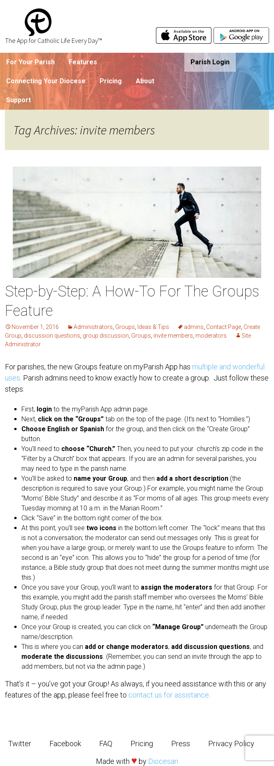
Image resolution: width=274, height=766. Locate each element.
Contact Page (223, 327)
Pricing (111, 81)
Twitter (19, 743)
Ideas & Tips (153, 327)
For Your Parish (30, 62)
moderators (211, 335)
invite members (173, 335)
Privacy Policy (231, 743)
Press (180, 743)
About (145, 81)
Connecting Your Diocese (46, 81)
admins (194, 327)
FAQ (105, 743)
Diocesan (163, 761)
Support (18, 100)
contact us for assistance (168, 695)
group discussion (106, 335)
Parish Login (210, 62)
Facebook (65, 743)
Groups (125, 327)
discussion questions (52, 335)
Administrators (93, 327)
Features (83, 62)
